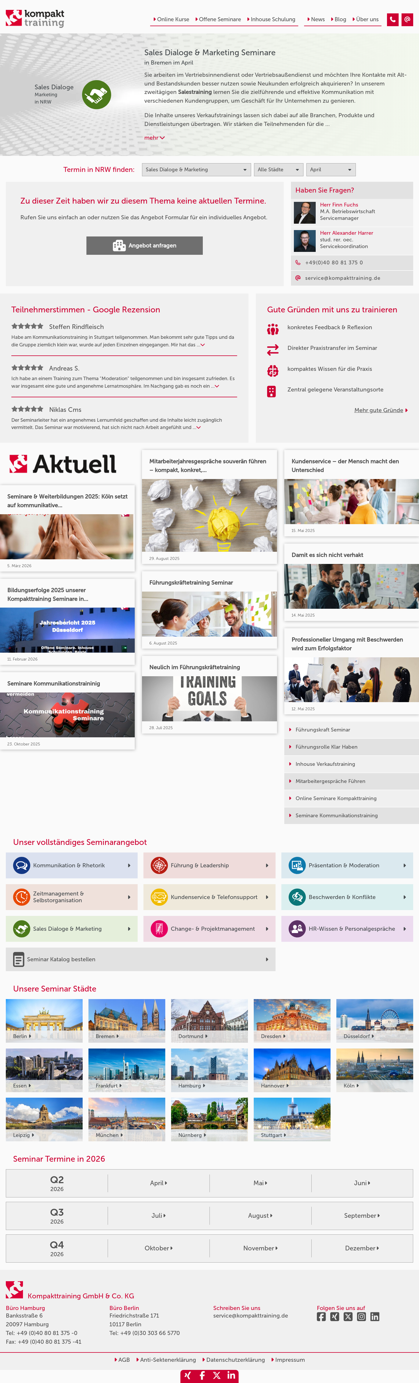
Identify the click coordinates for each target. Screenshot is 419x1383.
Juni (362, 1183)
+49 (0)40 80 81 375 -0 (47, 1332)
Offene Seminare (218, 19)
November (260, 1248)
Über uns (365, 19)
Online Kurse (171, 19)
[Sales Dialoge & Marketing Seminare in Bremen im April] (393, 19)
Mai (260, 1183)
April (158, 1183)
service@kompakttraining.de (250, 1315)
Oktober (159, 1248)
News (316, 19)
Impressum (288, 1359)
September (362, 1216)
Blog (338, 19)
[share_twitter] (217, 1376)
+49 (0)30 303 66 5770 (150, 1332)
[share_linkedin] (231, 1376)
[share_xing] (187, 1376)
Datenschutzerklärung (233, 1359)
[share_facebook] (202, 1376)
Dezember (362, 1248)
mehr (154, 137)
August (260, 1216)
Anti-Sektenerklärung (166, 1359)
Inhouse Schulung (271, 19)
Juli (159, 1216)
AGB (122, 1359)
